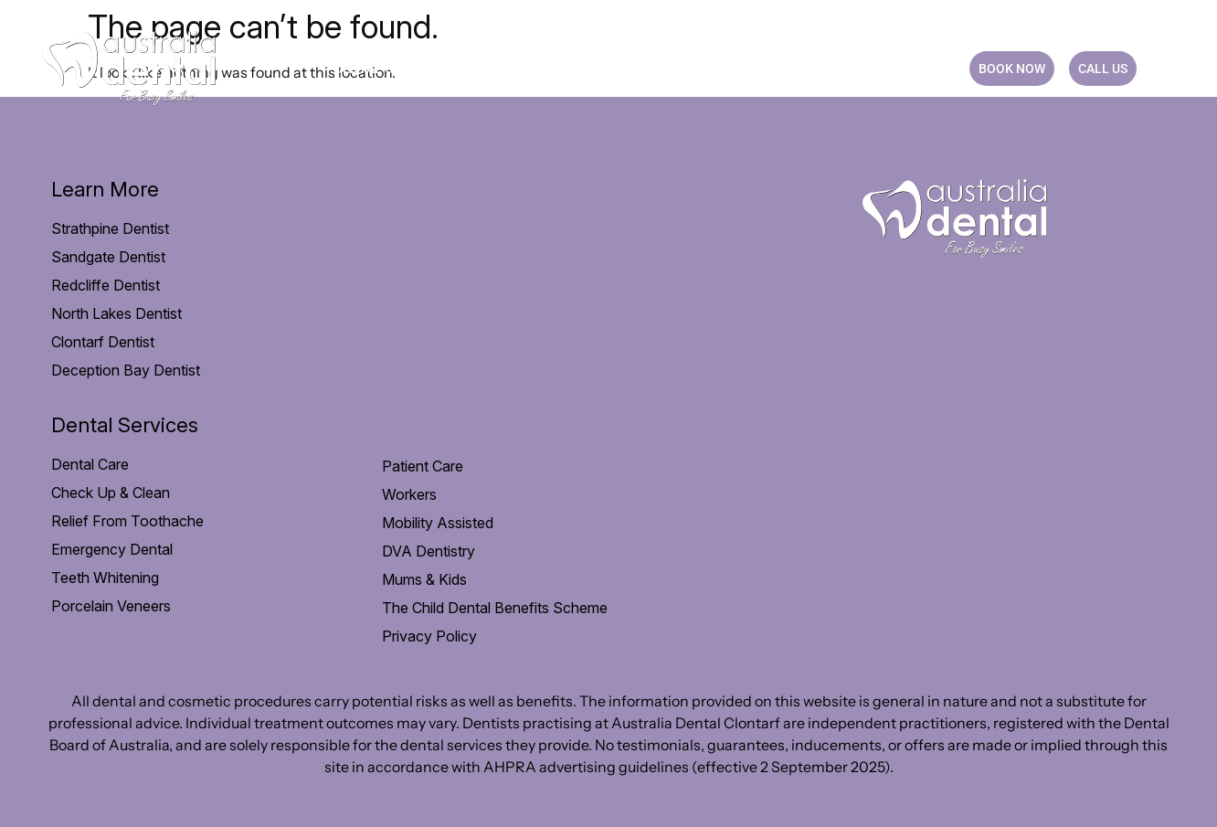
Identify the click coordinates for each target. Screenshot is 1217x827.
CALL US (1102, 68)
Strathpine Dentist (110, 228)
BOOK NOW (1012, 68)
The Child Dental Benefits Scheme (495, 608)
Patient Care (506, 68)
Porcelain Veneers (111, 606)
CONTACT (918, 68)
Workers (409, 494)
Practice (767, 68)
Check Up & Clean (110, 492)
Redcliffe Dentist (105, 285)
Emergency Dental (112, 549)
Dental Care (383, 68)
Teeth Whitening (105, 577)
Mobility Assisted (437, 523)
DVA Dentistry (428, 551)
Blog (845, 68)
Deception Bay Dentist (125, 370)
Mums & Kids (424, 579)
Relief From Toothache (127, 521)
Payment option (643, 68)
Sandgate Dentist (108, 257)
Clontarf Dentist (102, 342)
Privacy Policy (429, 636)
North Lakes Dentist (116, 313)
